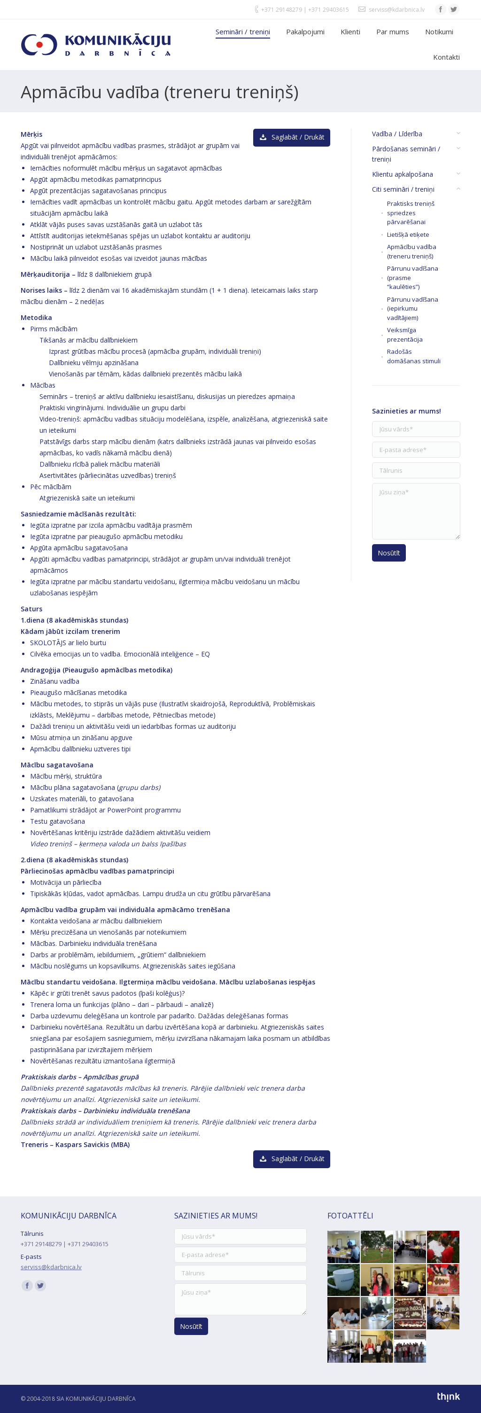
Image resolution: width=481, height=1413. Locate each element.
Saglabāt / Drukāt (292, 137)
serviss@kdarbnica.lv (397, 10)
